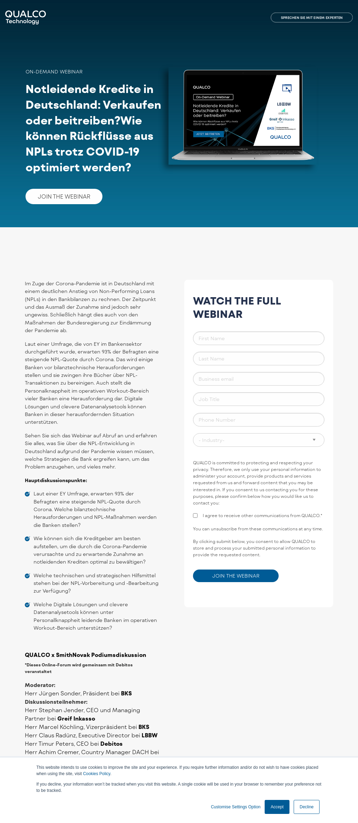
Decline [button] (307, 806)
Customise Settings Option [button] (235, 806)
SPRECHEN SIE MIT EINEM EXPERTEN (312, 17)
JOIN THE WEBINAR (64, 196)
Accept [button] (277, 806)
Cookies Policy (96, 773)
